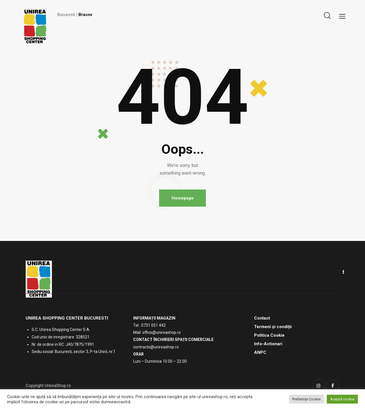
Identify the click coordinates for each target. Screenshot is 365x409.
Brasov (85, 14)
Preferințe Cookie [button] (306, 399)
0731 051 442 (153, 325)
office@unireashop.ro (161, 332)
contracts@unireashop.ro (156, 347)
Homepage (183, 198)
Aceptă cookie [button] (342, 399)
